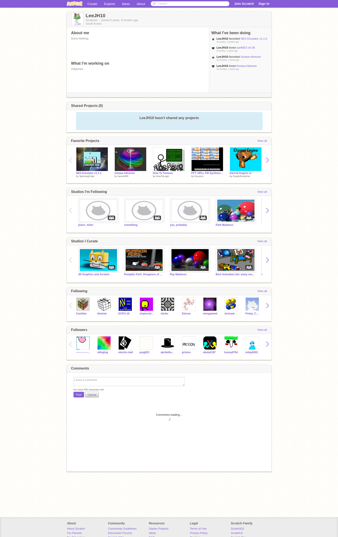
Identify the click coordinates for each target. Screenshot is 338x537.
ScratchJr (237, 533)
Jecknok (229, 313)
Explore (109, 4)
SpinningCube (86, 176)
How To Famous (163, 173)
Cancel (92, 394)
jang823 (144, 352)
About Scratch (76, 528)
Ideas (126, 4)
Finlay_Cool (252, 313)
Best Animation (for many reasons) (235, 274)
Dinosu (186, 313)
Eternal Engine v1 (241, 173)
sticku (164, 313)
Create (92, 4)
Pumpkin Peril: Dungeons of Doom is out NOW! (143, 274)
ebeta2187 (209, 352)
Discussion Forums (120, 533)
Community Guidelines (122, 528)
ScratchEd (237, 528)
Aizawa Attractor (250, 56)
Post (79, 394)
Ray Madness (178, 274)
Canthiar (81, 313)
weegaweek (210, 313)
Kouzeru (198, 176)
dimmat (102, 313)
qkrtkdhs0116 (168, 352)
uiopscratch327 (147, 313)
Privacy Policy (199, 533)
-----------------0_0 (83, 352)
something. (131, 224)
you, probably (178, 224)
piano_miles (85, 224)
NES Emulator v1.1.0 (254, 38)
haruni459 (123, 176)
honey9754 (231, 352)
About (141, 4)
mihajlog (102, 352)
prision (186, 352)
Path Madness (224, 224)
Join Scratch (244, 3)
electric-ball (125, 352)
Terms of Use (198, 528)
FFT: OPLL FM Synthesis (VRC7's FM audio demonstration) (207, 173)
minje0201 (251, 352)
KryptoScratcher (241, 176)
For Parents (74, 533)
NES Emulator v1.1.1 (89, 173)
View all (262, 140)
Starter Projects (159, 528)
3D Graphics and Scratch (94, 274)
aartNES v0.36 (246, 47)
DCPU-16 (124, 313)
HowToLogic (162, 176)
